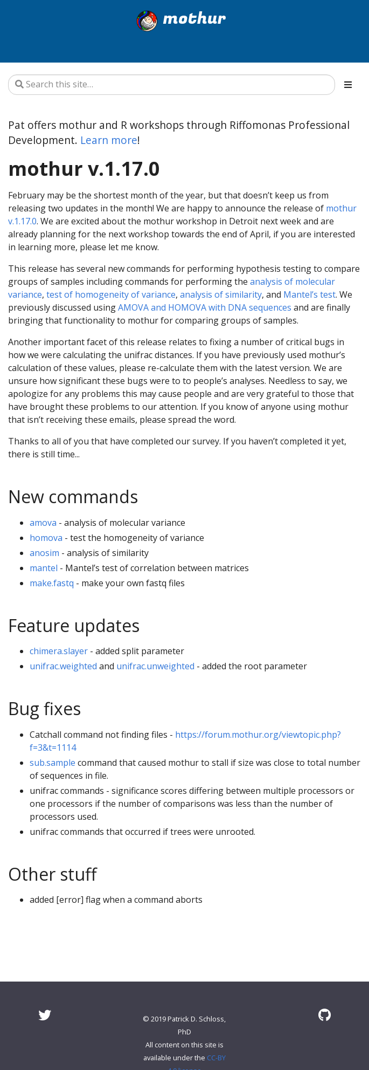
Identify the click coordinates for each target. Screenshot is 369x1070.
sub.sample (52, 763)
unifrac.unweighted (155, 666)
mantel (44, 568)
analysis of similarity (221, 294)
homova (46, 538)
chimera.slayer (59, 651)
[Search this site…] (171, 84)
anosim (44, 553)
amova (43, 523)
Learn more (108, 140)
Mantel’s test (309, 294)
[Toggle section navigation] (348, 85)
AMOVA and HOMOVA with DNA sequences (204, 307)
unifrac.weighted (63, 666)
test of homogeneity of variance (111, 294)
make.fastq (52, 583)
